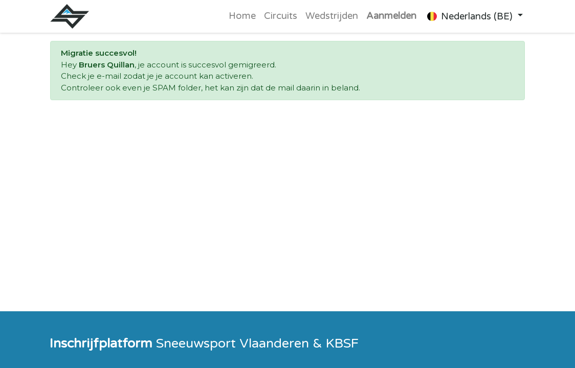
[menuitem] (242, 16)
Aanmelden (391, 15)
